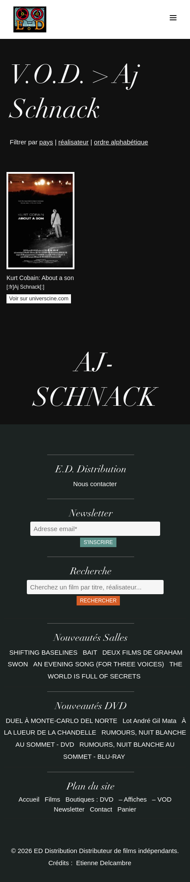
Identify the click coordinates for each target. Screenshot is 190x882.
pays (46, 142)
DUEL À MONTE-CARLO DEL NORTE (61, 720)
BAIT (91, 652)
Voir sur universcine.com (38, 299)
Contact (101, 809)
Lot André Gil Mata (149, 720)
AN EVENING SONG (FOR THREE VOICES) (99, 664)
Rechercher (98, 601)
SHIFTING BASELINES (45, 652)
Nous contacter (95, 483)
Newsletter (69, 809)
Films (52, 799)
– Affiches (133, 799)
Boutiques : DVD (89, 799)
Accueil (29, 799)
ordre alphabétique (121, 142)
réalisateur (73, 142)
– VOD (161, 799)
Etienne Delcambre (104, 862)
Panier (126, 809)
